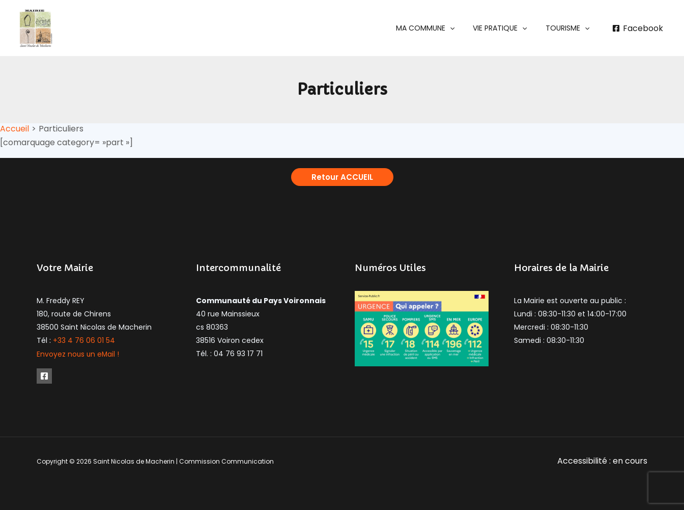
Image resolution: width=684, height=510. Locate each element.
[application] (460, 28)
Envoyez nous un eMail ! (79, 353)
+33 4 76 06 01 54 (84, 340)
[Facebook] (637, 28)
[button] (435, 28)
